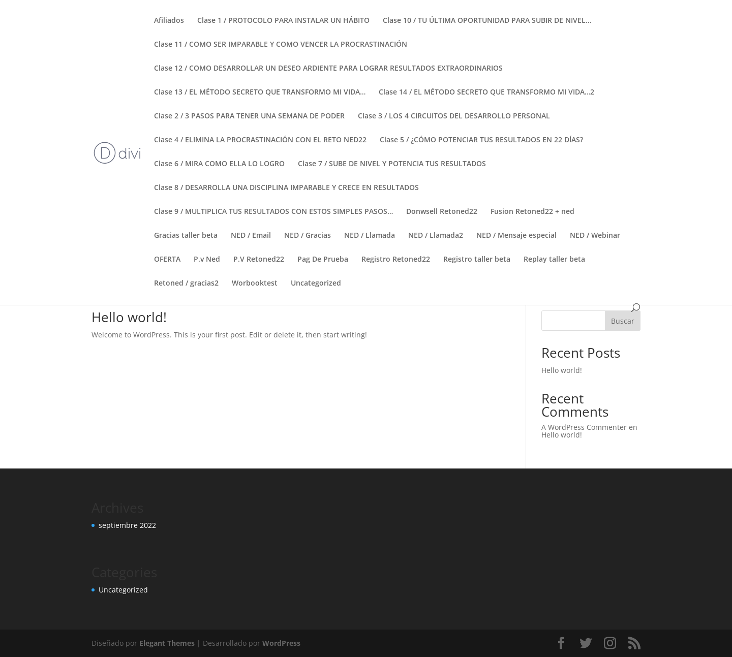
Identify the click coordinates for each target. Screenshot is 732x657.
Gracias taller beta (186, 236)
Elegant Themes (167, 643)
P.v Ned (207, 260)
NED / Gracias (307, 236)
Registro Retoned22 (395, 260)
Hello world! (129, 317)
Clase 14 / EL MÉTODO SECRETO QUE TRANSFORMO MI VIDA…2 (486, 92)
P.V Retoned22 (258, 260)
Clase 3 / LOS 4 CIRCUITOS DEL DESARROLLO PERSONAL (454, 116)
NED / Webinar (595, 236)
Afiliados (169, 21)
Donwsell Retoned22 (441, 212)
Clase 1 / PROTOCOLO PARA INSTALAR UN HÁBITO (283, 21)
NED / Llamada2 (435, 236)
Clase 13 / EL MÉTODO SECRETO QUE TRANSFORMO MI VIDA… (259, 92)
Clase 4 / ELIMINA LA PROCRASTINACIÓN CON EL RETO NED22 (260, 140)
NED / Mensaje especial (516, 236)
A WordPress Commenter (584, 427)
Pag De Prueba (322, 260)
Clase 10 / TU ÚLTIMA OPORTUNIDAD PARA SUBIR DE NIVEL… (487, 21)
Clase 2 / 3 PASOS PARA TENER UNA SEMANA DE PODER (249, 116)
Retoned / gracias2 (186, 283)
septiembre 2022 (127, 525)
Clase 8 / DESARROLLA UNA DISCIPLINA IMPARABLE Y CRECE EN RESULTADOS (286, 188)
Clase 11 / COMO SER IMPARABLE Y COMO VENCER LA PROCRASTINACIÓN (280, 45)
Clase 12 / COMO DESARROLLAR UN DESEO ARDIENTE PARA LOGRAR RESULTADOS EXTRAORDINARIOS (328, 69)
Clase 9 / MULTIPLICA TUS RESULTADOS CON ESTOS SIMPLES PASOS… (273, 212)
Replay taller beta (554, 260)
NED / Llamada (369, 236)
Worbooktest (255, 283)
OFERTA (167, 260)
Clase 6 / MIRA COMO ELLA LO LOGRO (219, 164)
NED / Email (251, 236)
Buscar (622, 321)
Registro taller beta (476, 260)
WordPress (281, 643)
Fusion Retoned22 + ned (532, 212)
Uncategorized (316, 283)
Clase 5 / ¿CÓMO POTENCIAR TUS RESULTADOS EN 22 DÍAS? (481, 140)
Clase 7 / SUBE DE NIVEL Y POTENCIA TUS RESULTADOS (392, 164)
